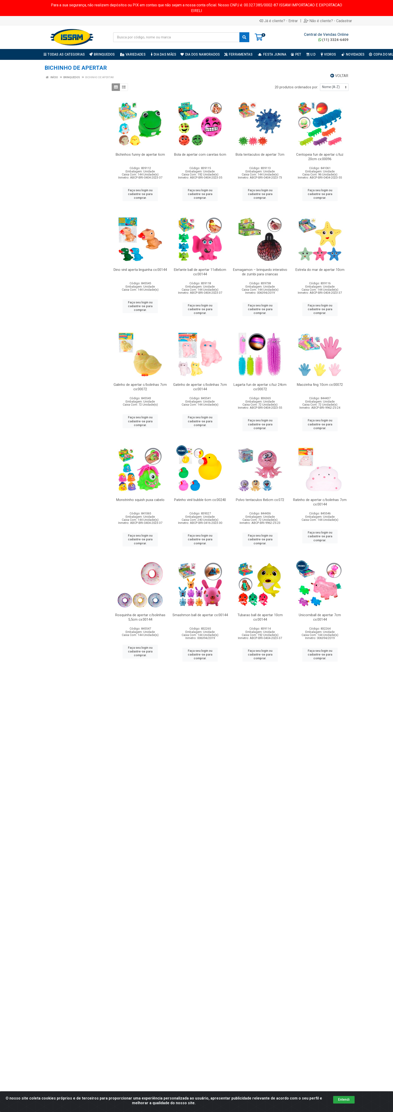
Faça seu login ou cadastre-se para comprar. (140, 194)
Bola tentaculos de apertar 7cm (260, 154)
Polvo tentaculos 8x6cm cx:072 (260, 500)
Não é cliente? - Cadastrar (328, 21)
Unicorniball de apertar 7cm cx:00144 (320, 617)
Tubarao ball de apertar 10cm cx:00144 (260, 617)
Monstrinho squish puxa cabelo (140, 500)
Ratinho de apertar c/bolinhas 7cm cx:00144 (320, 502)
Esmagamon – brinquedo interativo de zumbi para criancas (260, 272)
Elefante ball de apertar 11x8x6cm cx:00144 (200, 272)
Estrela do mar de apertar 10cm (319, 270)
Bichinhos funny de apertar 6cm (140, 154)
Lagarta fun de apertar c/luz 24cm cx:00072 (260, 387)
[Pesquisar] (244, 37)
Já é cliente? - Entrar (278, 21)
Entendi (344, 1099)
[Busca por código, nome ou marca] (176, 37)
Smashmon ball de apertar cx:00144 (200, 615)
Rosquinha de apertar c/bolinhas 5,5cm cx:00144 (140, 617)
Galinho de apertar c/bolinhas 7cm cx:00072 (140, 387)
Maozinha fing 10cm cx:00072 (320, 385)
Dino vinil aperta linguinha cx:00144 (140, 270)
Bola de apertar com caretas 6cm (200, 154)
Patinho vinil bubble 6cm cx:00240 (200, 500)
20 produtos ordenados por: (296, 87)
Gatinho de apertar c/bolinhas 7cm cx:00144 (200, 387)
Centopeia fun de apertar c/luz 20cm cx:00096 (320, 156)
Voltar (339, 75)
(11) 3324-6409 (333, 40)
